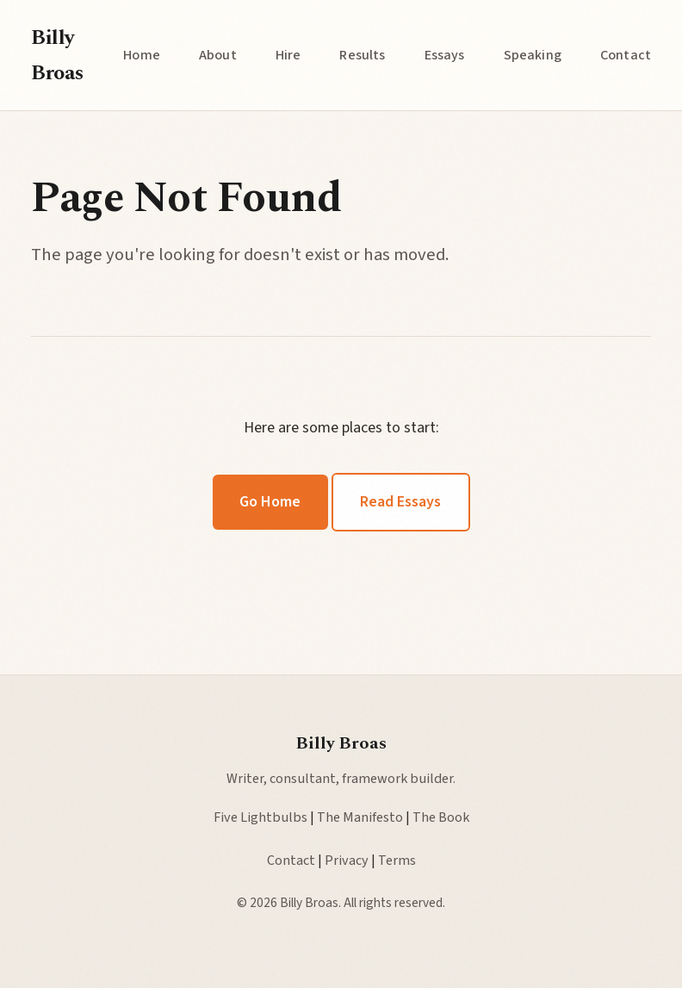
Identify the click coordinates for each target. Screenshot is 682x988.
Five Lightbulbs (260, 817)
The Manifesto (360, 817)
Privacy (347, 860)
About (218, 55)
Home (141, 55)
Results (362, 55)
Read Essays (400, 502)
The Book (440, 817)
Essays (445, 55)
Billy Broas (57, 55)
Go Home (270, 502)
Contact (625, 55)
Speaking (532, 55)
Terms (397, 860)
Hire (288, 55)
